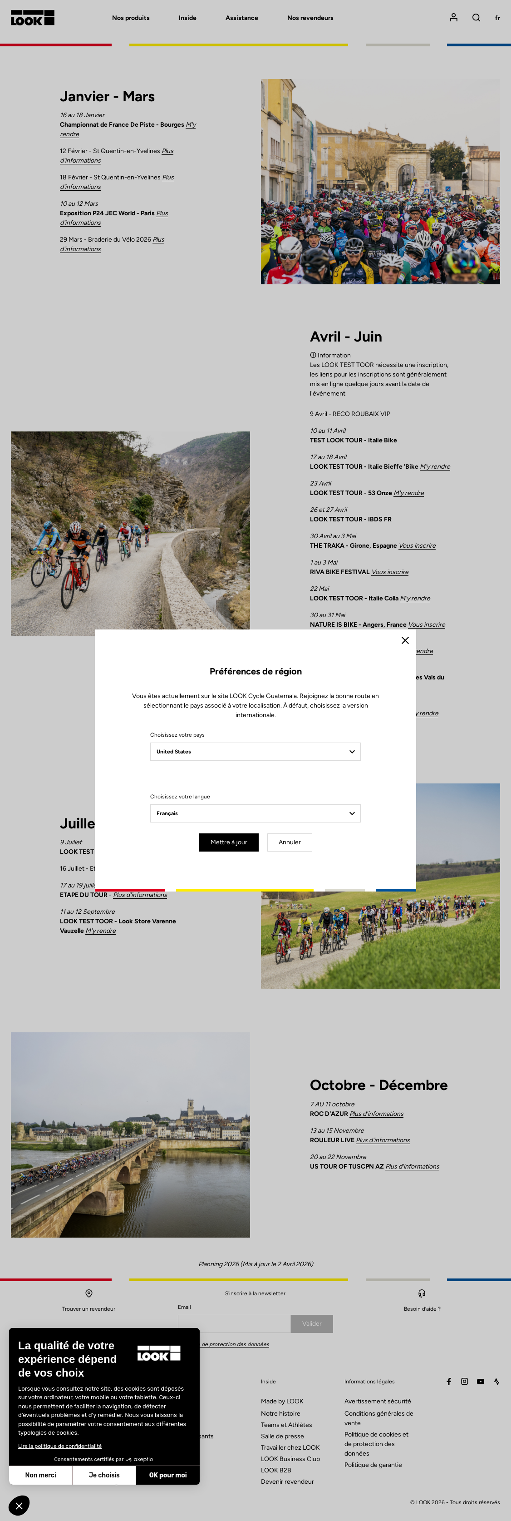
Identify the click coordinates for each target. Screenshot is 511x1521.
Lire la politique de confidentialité (60, 1446)
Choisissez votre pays (177, 735)
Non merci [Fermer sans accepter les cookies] (40, 1475)
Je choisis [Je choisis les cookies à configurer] (104, 1475)
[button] (19, 1505)
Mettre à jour (229, 842)
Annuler (290, 842)
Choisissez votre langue (180, 796)
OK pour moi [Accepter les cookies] (168, 1475)
